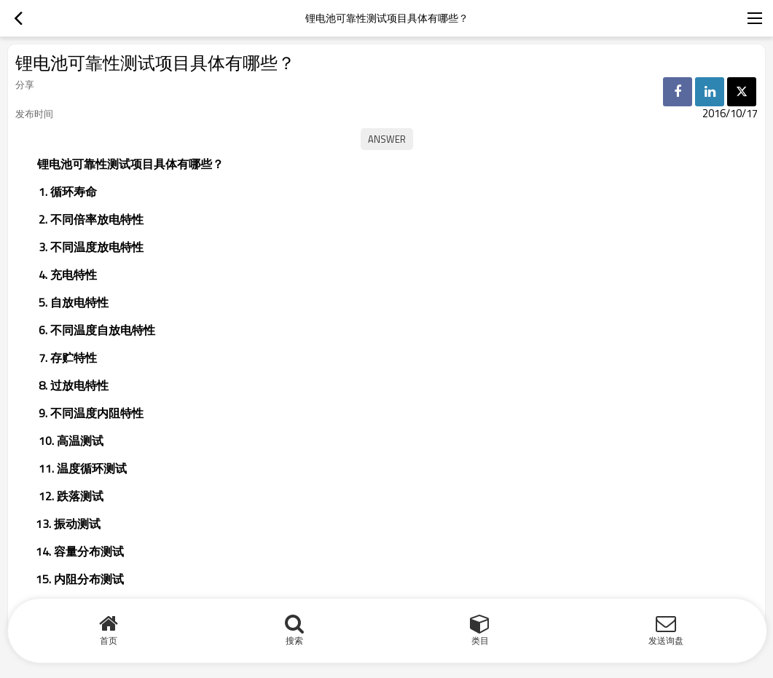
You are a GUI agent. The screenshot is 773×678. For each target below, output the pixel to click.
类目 (480, 640)
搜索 (294, 640)
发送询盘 (665, 640)
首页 (108, 640)
